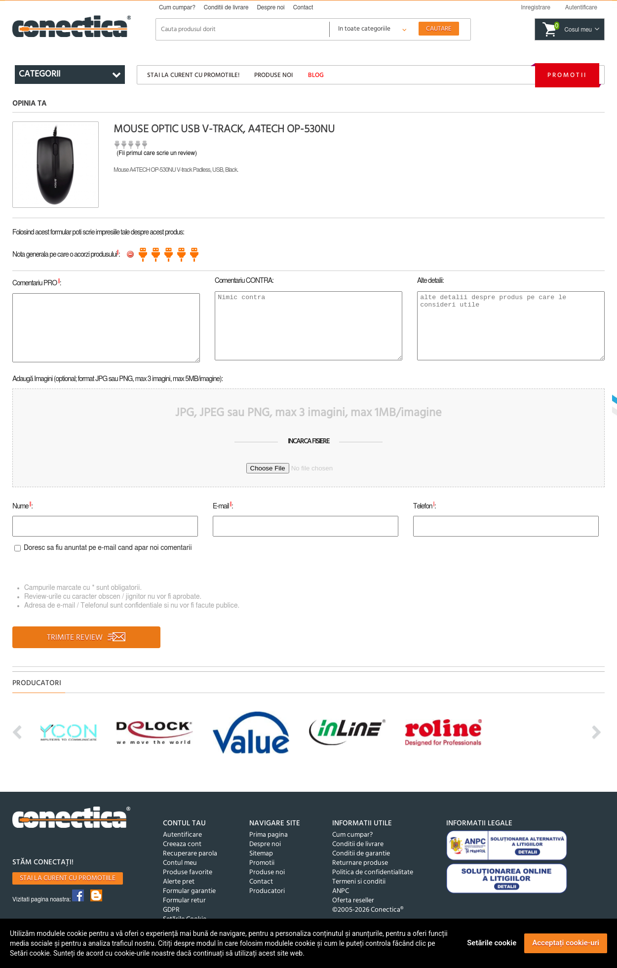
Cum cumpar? (177, 7)
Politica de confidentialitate (372, 872)
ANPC (340, 891)
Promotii (567, 75)
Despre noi (270, 7)
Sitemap (261, 853)
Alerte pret (178, 882)
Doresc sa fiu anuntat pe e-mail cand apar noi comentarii (108, 547)
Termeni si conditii (359, 882)
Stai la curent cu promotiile (68, 878)
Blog (316, 75)
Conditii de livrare (226, 7)
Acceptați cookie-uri (565, 942)
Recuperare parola (190, 853)
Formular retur (184, 900)
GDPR (171, 910)
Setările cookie (491, 942)
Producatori (267, 891)
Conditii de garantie (361, 853)
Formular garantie (189, 891)
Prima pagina (268, 835)
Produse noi (273, 75)
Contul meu (180, 863)
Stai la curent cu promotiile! (193, 75)
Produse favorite (187, 872)
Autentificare (182, 835)
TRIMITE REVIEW (86, 637)
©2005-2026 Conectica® (367, 910)
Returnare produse (360, 863)
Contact (303, 7)
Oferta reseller (353, 900)
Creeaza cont (182, 844)
